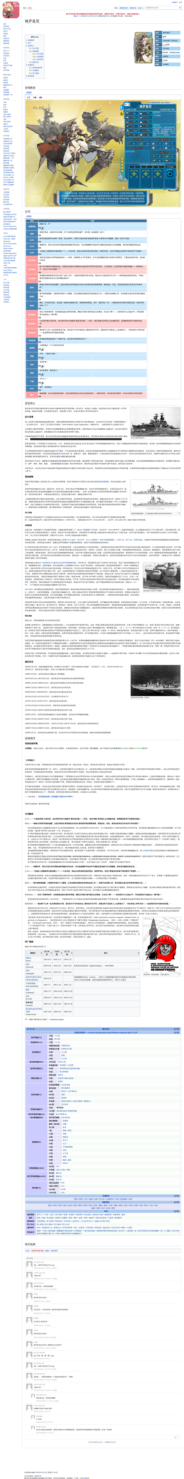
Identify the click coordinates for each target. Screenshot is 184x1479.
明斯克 (28, 958)
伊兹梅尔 (63, 1065)
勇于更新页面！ (134, 14)
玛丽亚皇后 (65, 1046)
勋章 (38, 1218)
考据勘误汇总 (47, 1228)
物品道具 (106, 1228)
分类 (27, 1251)
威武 (69, 1160)
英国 (80, 1199)
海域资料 (79, 1215)
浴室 (80, 1218)
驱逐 (105, 1205)
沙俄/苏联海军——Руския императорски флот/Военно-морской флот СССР (105, 1033)
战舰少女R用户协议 (102, 1221)
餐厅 (75, 1218)
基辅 (64, 1157)
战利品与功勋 (98, 1215)
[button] (6, 302)
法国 (96, 1199)
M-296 (63, 1189)
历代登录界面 (67, 1228)
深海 (130, 1199)
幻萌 (84, 1478)
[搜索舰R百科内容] (163, 8)
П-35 (91, 530)
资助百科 (84, 16)
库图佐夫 (87, 1101)
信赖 (64, 1124)
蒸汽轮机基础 (89, 1231)
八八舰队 (167, 1231)
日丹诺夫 (64, 1104)
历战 (27, 964)
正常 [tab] (28, 97)
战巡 (75, 1205)
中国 (116, 1199)
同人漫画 (48, 1224)
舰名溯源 (51, 1231)
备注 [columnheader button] (105, 953)
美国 (75, 1199)
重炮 (100, 1205)
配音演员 (58, 1221)
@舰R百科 (105, 16)
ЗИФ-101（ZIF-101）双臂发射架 (130, 540)
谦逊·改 (59, 1176)
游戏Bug (57, 1228)
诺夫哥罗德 (65, 1117)
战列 (65, 1205)
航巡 (85, 1205)
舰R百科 (105, 1029)
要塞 (98, 1208)
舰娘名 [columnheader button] (33, 953)
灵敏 (64, 1134)
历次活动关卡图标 (118, 1228)
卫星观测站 (41, 1221)
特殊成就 (97, 1228)
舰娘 (47, 1251)
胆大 (58, 1166)
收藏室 (64, 1218)
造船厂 (39, 1231)
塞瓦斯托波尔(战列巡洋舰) (70, 1068)
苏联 (63, 1055)
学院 (85, 1218)
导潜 (110, 1205)
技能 (65, 1215)
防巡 (146, 1205)
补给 (126, 1205)
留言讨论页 (93, 16)
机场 (108, 1208)
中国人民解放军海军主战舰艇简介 (68, 1233)
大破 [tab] (34, 97)
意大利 (101, 1199)
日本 (86, 1199)
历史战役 (87, 1215)
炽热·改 (59, 1180)
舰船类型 (105, 1202)
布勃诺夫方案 (66, 1049)
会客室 (81, 1228)
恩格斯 (65, 1121)
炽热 (27, 996)
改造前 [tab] (29, 92)
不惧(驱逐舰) (31, 983)
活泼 (63, 1170)
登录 (108, 1442)
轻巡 (95, 1205)
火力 (64, 1144)
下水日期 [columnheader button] (56, 953)
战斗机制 (58, 1215)
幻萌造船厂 (78, 1231)
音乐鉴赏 (50, 1218)
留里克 (60, 1075)
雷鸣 (27, 971)
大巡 (151, 1205)
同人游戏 (57, 1224)
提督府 (57, 1218)
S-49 (62, 1193)
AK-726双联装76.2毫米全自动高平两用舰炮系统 (57, 563)
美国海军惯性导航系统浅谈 (106, 1231)
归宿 (45, 1231)
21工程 (64, 1052)
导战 (156, 1205)
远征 (52, 1215)
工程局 (110, 1218)
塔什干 (65, 1140)
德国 (91, 1199)
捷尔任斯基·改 (61, 1114)
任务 (47, 1215)
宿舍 (70, 1218)
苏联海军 (54, 1251)
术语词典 (89, 1228)
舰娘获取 (108, 1215)
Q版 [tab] (40, 97)
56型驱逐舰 (104, 482)
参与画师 (50, 1221)
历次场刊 (67, 1221)
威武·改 (59, 1173)
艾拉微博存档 (86, 1221)
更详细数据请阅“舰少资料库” (159, 103)
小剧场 (129, 1228)
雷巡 (90, 1205)
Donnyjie (39, 1416)
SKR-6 (65, 1163)
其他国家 (123, 1199)
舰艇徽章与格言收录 (65, 1231)
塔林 (63, 1095)
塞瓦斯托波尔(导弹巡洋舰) (66, 1111)
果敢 (64, 1130)
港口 (103, 1208)
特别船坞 (118, 1218)
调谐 (113, 1208)
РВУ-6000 (29, 589)
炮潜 (120, 1205)
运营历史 (75, 1221)
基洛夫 (64, 1091)
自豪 (68, 1170)
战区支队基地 (101, 1218)
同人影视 (40, 1224)
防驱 (136, 1205)
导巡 (141, 1205)
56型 (145, 876)
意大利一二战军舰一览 (127, 1231)
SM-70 (81, 530)
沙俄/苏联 (109, 1199)
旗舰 (93, 1208)
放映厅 (91, 1218)
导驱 (130, 1205)
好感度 (71, 1215)
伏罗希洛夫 (72, 1091)
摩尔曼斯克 (65, 1088)
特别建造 (128, 151)
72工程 (57, 1036)
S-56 (62, 1183)
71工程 (57, 1042)
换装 (123, 1215)
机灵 (64, 1127)
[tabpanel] (103, 151)
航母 (50, 1205)
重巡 (80, 1205)
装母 (60, 1205)
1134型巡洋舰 (147, 851)
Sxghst (36, 1306)
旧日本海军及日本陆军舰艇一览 (150, 1231)
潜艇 (115, 1205)
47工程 (65, 1153)
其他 (106, 1211)
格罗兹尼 (29, 1002)
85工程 (57, 1039)
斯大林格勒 (64, 1072)
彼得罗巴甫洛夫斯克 (33, 977)
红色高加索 (65, 1085)
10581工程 (61, 1062)
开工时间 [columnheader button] (46, 953)
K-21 (62, 1186)
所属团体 (105, 1196)
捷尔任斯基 (77, 1101)
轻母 (55, 1205)
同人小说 (65, 1224)
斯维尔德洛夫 (62, 454)
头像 (43, 1218)
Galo (38, 1228)
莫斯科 (60, 1081)
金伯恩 (70, 1065)
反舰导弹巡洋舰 (37, 1251)
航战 (70, 1205)
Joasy (36, 1294)
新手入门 (40, 1215)
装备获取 (116, 1215)
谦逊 (27, 990)
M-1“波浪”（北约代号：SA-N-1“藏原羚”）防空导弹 (87, 540)
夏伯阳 (64, 1098)
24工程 (64, 1059)
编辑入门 (77, 16)
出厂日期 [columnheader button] (67, 953)
